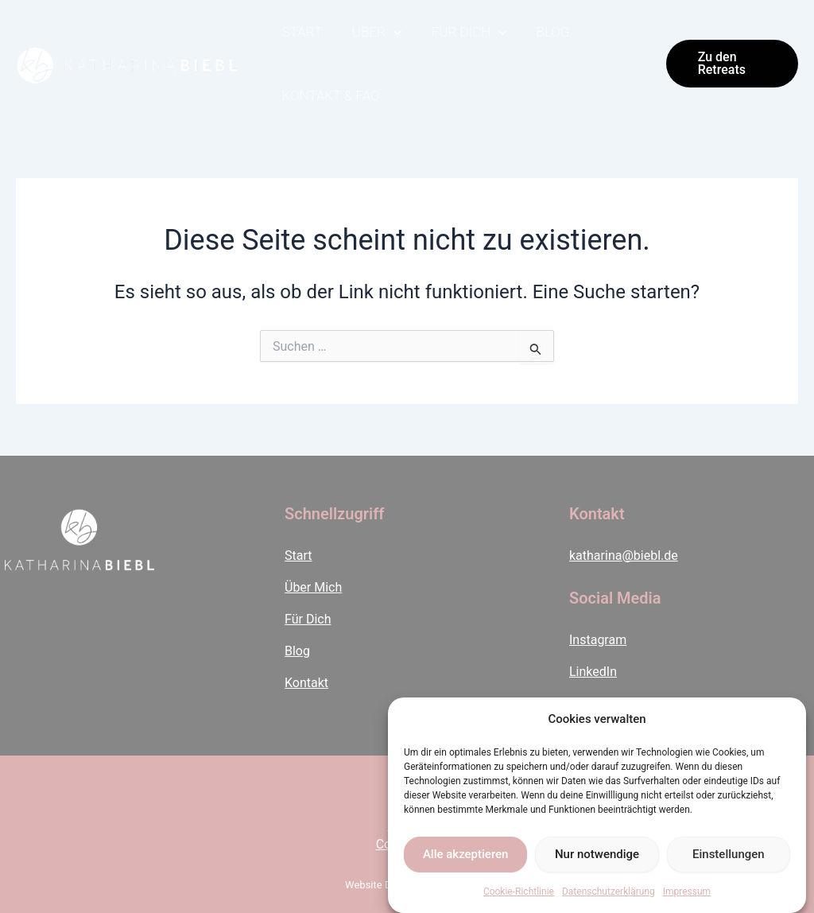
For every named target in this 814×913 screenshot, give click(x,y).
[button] (730, 63)
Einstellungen (728, 854)
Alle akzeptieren (466, 854)
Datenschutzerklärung (608, 891)
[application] (389, 32)
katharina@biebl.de (623, 555)
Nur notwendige (597, 854)
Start (300, 32)
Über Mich (313, 587)
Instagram (597, 639)
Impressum (687, 891)
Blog (543, 32)
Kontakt (306, 682)
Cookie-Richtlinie (518, 891)
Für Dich (462, 32)
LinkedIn (593, 671)
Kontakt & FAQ (329, 95)
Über (372, 32)
